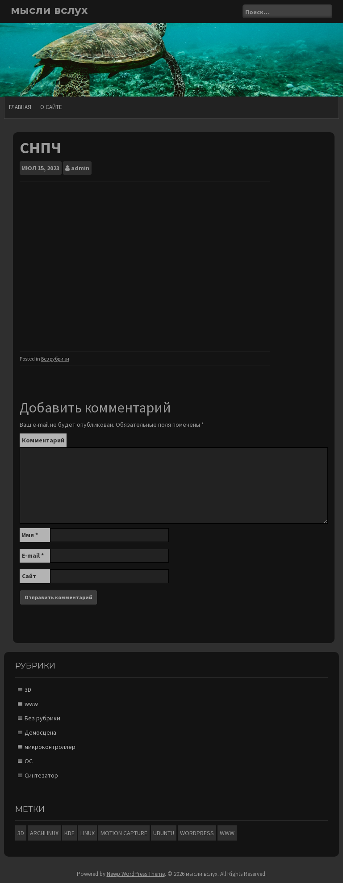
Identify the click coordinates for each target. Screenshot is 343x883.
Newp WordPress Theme (136, 874)
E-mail (33, 555)
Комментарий (43, 440)
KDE (69, 833)
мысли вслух (49, 10)
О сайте (51, 107)
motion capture (123, 833)
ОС (29, 761)
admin (80, 168)
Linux (87, 833)
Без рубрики (55, 358)
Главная (20, 107)
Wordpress (197, 833)
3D (28, 689)
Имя (30, 535)
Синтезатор (41, 775)
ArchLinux (44, 833)
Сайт (29, 576)
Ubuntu (163, 833)
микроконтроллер (50, 747)
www (31, 704)
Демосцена (40, 732)
